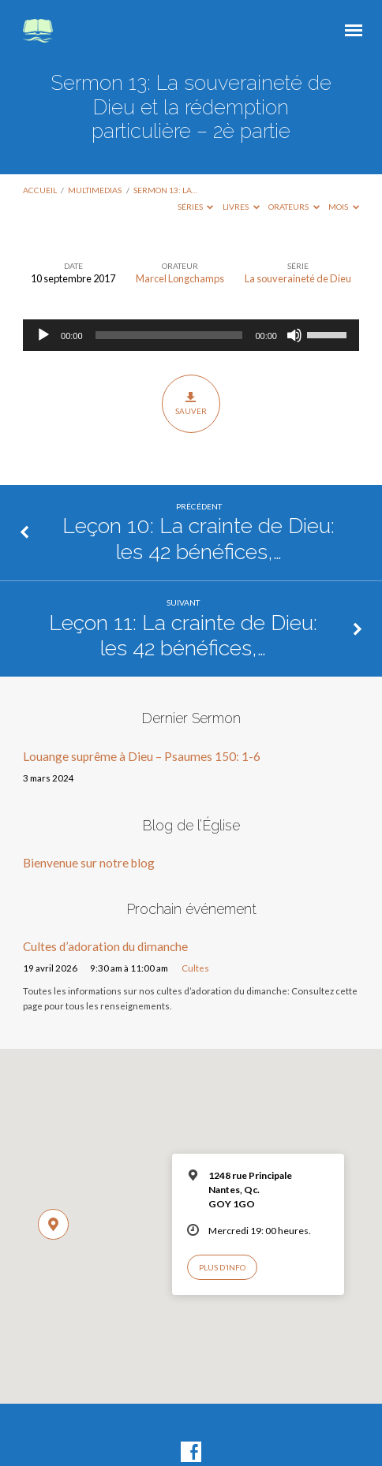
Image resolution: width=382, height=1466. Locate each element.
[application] (191, 335)
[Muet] (294, 335)
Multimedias (95, 190)
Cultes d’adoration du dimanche (105, 946)
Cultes (195, 968)
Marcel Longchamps (180, 278)
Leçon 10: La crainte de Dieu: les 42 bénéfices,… (198, 538)
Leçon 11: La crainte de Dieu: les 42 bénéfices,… (183, 635)
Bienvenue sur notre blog (89, 863)
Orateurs (294, 206)
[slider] (169, 335)
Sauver (191, 403)
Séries (196, 206)
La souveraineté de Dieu (298, 278)
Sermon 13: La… (165, 190)
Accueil (40, 190)
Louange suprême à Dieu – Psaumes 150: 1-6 (141, 756)
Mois (343, 206)
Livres (241, 206)
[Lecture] (43, 335)
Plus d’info (222, 1267)
